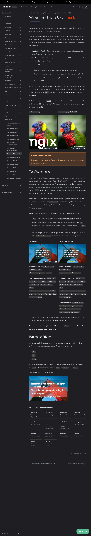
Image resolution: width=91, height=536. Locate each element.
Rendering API (11, 13)
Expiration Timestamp (12, 52)
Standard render (35, 23)
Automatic (8, 23)
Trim (13, 112)
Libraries (46, 7)
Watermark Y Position (14, 178)
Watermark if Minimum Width (12, 149)
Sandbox (51, 232)
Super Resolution (13, 105)
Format (13, 66)
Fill (13, 59)
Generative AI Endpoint (13, 70)
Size (13, 98)
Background (13, 34)
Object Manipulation (13, 88)
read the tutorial (50, 327)
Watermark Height (13, 139)
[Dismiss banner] (88, 1)
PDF (13, 91)
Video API (11, 186)
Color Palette (13, 45)
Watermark (13, 119)
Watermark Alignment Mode (14, 124)
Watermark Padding (13, 157)
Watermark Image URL (14, 154)
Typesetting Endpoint (13, 116)
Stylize (13, 102)
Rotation (13, 95)
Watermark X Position (14, 175)
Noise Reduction (13, 84)
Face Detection (13, 55)
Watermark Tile (12, 168)
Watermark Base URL (13, 132)
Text (13, 109)
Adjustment (13, 27)
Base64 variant (56, 160)
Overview (8, 16)
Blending (13, 38)
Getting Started (37, 7)
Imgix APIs (25, 7)
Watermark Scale (12, 164)
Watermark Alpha (12, 128)
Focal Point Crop (13, 62)
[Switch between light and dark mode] (74, 6)
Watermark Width (12, 171)
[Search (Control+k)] (79, 6)
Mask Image (13, 81)
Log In (85, 7)
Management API (11, 193)
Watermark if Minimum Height (12, 143)
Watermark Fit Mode (13, 135)
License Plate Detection (13, 76)
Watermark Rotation (13, 161)
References (55, 7)
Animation (13, 31)
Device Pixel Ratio (10, 48)
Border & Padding (13, 41)
